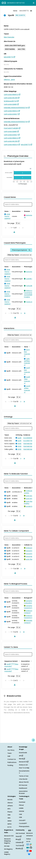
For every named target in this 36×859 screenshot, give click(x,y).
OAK (20, 814)
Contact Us (11, 759)
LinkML (21, 808)
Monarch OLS (9, 836)
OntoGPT (22, 820)
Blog (18, 839)
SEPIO (9, 824)
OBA (8, 815)
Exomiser (22, 802)
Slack (18, 836)
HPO (8, 809)
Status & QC (23, 765)
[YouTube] (30, 850)
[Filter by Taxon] (19, 255)
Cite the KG (23, 779)
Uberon (10, 803)
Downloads (23, 753)
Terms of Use (23, 776)
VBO (8, 818)
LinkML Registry (7, 853)
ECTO (9, 827)
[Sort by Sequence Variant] (19, 661)
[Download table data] (13, 232)
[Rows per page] (17, 223)
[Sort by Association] (22, 211)
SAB (8, 756)
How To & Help (24, 768)
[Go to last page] (24, 313)
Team (9, 753)
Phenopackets (24, 826)
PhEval (21, 805)
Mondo (9, 800)
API (21, 756)
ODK (20, 817)
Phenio (9, 812)
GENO (9, 821)
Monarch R (23, 762)
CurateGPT (23, 823)
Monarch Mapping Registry (7, 841)
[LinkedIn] (28, 850)
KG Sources (23, 785)
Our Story (10, 750)
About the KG (24, 782)
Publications (11, 762)
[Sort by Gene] (9, 211)
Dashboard (23, 788)
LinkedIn (19, 842)
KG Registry (8, 849)
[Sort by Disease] (31, 211)
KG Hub (6, 846)
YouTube (20, 845)
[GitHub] (31, 847)
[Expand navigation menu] (33, 2)
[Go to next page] (21, 313)
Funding (10, 765)
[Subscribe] (28, 844)
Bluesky (19, 848)
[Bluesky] (29, 854)
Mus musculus (9, 37)
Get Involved (20, 833)
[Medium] (27, 847)
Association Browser (23, 792)
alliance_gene (9, 79)
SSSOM (21, 811)
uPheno (10, 806)
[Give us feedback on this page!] (33, 740)
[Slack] (31, 844)
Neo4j (22, 759)
